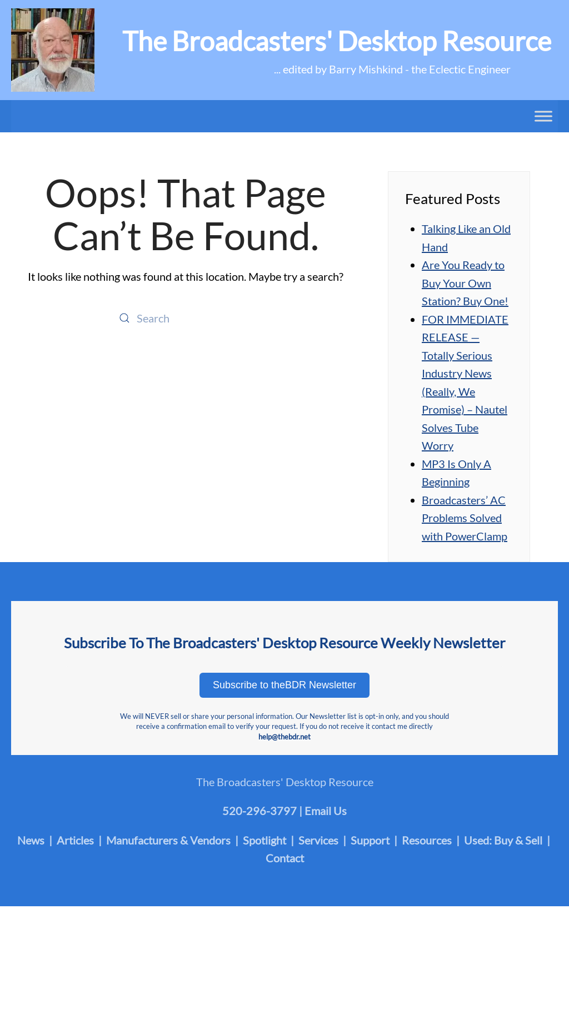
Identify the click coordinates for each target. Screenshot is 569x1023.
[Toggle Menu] (543, 116)
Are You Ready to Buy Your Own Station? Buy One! (465, 282)
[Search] (185, 318)
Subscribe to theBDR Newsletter (284, 685)
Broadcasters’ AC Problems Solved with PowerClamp (464, 518)
